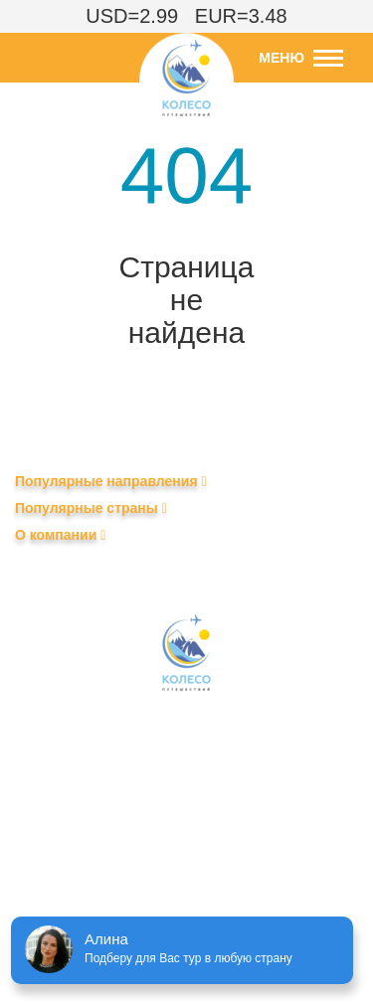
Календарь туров (70, 565)
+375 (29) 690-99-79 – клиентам (180, 835)
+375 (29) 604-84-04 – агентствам (186, 805)
